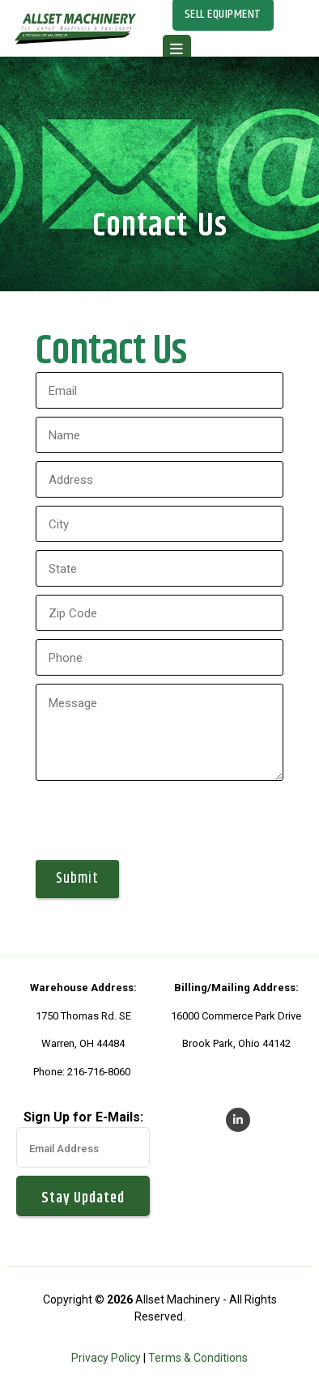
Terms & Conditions (198, 1357)
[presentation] (159, 820)
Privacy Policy (106, 1357)
